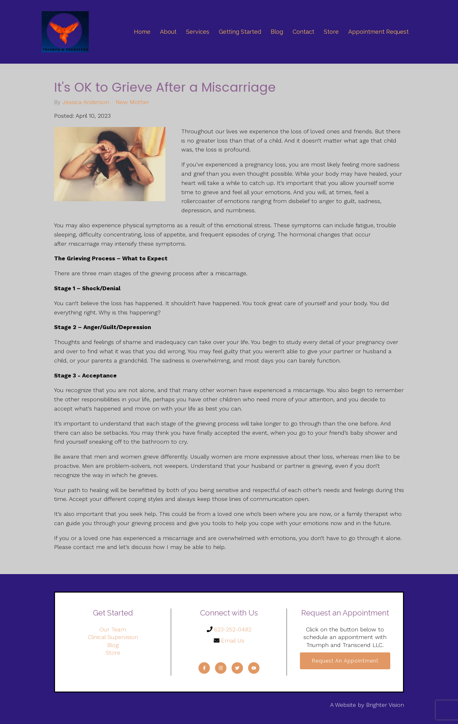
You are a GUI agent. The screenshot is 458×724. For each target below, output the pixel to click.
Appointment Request (378, 31)
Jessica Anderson (85, 102)
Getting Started (240, 31)
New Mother (132, 102)
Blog (277, 31)
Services (197, 31)
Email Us (232, 640)
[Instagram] (220, 668)
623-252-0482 (232, 629)
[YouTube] (254, 668)
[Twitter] (237, 668)
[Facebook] (204, 668)
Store (331, 31)
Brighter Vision (385, 704)
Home (142, 31)
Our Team (113, 629)
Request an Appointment (345, 661)
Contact (303, 31)
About (168, 31)
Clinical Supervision (113, 637)
